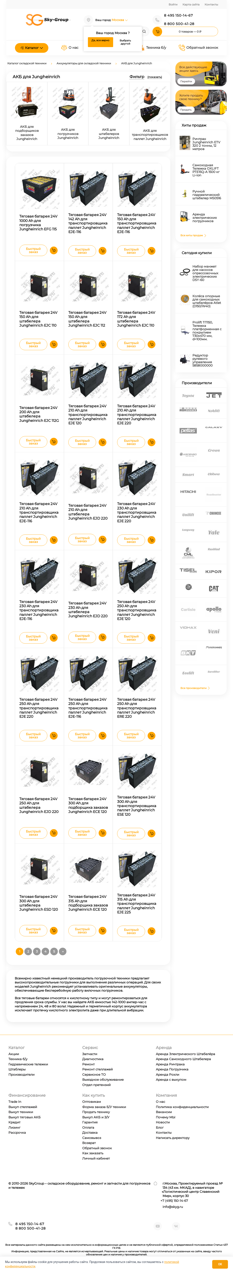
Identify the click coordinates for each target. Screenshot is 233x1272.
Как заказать (92, 1153)
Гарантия (90, 1122)
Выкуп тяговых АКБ (24, 1117)
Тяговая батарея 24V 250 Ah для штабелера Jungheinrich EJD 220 (38, 805)
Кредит (14, 1122)
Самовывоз (91, 1138)
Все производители (195, 688)
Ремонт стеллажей (97, 1069)
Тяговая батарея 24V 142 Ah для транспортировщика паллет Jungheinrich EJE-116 (87, 223)
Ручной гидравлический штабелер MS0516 (206, 194)
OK (220, 1264)
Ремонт (88, 1064)
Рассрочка (17, 1133)
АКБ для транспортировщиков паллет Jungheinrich (150, 135)
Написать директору (172, 1138)
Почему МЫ (165, 1117)
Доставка (90, 1133)
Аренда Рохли (167, 1075)
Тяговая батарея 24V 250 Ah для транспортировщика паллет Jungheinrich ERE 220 (136, 708)
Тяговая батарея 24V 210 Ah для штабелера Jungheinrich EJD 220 (87, 511)
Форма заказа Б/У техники (104, 1107)
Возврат (89, 1143)
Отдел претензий (96, 1085)
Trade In (14, 1102)
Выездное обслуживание (103, 1080)
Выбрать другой (125, 42)
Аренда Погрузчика (172, 1069)
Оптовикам (91, 1102)
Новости (163, 1122)
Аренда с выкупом (171, 1080)
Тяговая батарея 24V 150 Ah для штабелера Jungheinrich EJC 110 (38, 318)
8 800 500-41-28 (179, 24)
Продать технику (96, 1112)
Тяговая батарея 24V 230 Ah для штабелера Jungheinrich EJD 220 (87, 609)
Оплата (88, 1127)
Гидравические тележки (28, 1064)
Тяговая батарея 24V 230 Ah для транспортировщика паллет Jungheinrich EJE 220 (136, 512)
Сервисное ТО (94, 1075)
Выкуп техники (20, 1112)
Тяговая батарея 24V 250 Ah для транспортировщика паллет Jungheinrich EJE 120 (136, 610)
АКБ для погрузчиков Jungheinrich (67, 134)
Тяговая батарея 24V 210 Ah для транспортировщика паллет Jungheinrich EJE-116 (38, 512)
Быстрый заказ (33, 250)
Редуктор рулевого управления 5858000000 (202, 360)
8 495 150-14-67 (178, 15)
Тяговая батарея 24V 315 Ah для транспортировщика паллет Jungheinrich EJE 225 (136, 903)
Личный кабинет (96, 1158)
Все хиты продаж (193, 235)
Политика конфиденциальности (182, 1107)
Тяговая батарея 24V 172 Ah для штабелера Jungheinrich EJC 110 (136, 318)
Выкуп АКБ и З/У (95, 1117)
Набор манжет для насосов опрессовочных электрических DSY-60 (205, 273)
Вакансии (164, 1112)
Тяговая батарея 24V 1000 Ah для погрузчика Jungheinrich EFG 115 (38, 222)
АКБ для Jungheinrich (136, 63)
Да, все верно (100, 40)
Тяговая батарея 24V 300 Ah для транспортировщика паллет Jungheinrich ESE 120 (136, 806)
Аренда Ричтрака (170, 1064)
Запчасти (89, 1054)
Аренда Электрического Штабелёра (185, 1054)
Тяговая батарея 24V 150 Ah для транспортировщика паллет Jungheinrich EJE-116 (136, 223)
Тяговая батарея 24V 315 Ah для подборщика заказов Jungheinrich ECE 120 (88, 903)
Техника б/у (152, 48)
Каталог (31, 48)
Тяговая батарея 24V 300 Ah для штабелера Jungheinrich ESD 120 (38, 903)
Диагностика (92, 1059)
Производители (21, 1075)
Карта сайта (191, 4)
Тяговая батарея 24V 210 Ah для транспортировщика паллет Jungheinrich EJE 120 (87, 414)
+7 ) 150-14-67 (174, 1201)
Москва (120, 20)
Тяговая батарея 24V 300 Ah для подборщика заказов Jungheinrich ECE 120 (88, 805)
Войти (173, 4)
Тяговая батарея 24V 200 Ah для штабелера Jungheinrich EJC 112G (39, 414)
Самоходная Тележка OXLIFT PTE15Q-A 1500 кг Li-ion (206, 170)
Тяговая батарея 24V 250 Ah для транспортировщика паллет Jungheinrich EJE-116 (87, 708)
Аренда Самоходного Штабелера (183, 1059)
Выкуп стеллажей (22, 1107)
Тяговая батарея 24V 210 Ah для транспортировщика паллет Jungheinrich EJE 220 (136, 414)
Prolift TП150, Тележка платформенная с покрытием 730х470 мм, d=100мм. (206, 330)
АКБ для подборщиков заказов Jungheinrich (27, 133)
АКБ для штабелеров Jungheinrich (108, 134)
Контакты (211, 4)
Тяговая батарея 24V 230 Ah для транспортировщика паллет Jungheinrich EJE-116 (38, 610)
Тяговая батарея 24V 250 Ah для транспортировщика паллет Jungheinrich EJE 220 (38, 708)
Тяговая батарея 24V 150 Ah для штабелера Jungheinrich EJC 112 (87, 318)
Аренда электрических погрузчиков (204, 217)
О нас (69, 48)
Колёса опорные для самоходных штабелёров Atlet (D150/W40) (206, 301)
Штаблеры (17, 1069)
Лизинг (14, 1127)
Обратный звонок (198, 48)
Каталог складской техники (26, 63)
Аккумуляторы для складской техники (84, 63)
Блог (160, 1127)
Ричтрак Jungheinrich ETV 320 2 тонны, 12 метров (206, 144)
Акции (13, 1054)
